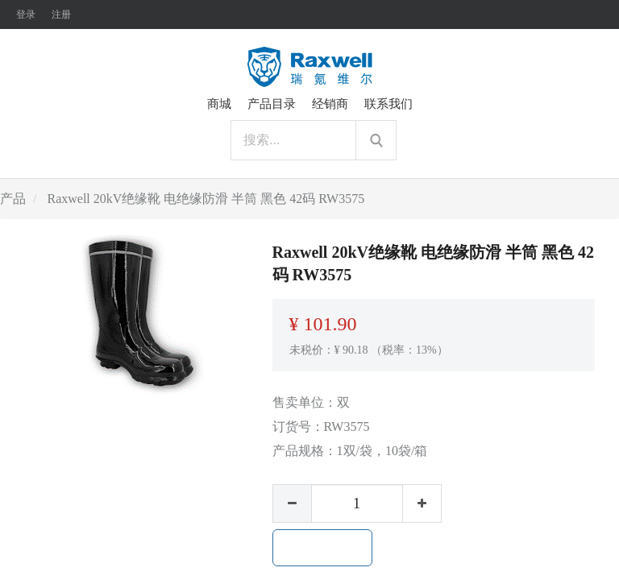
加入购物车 (322, 548)
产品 (13, 198)
